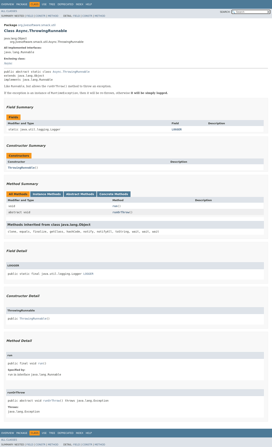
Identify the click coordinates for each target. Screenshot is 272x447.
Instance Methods (47, 194)
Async (8, 63)
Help (89, 4)
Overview (7, 4)
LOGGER (177, 129)
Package (21, 4)
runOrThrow (120, 212)
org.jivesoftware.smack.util (37, 25)
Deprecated (66, 4)
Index (79, 4)
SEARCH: (225, 12)
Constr (40, 16)
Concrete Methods (113, 194)
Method (53, 16)
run (114, 206)
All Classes (9, 11)
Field (29, 16)
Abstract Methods (80, 194)
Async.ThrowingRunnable (71, 71)
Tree (52, 4)
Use (44, 4)
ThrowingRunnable (21, 167)
